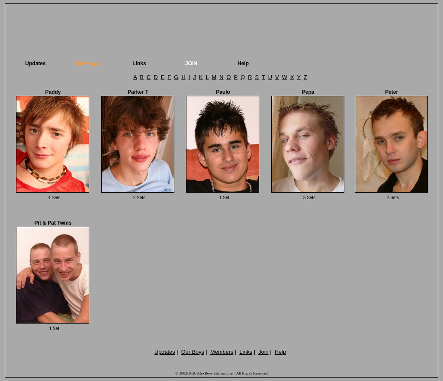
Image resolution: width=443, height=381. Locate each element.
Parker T (138, 92)
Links (139, 63)
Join (263, 352)
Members (221, 352)
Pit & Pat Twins (53, 223)
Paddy (53, 92)
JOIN (191, 63)
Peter (391, 92)
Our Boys (87, 63)
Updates (35, 63)
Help (243, 63)
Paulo (223, 92)
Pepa (308, 92)
